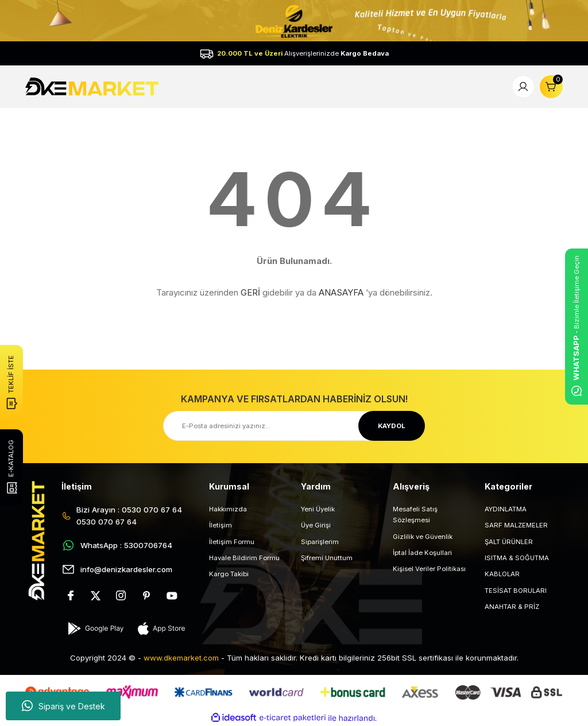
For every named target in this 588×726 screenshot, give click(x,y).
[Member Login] (523, 86)
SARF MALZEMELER (516, 525)
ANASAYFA (341, 292)
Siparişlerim (320, 542)
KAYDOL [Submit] (391, 426)
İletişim (220, 525)
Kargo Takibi (229, 574)
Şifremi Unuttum (327, 558)
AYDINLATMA (506, 509)
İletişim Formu (231, 542)
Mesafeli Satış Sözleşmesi (415, 514)
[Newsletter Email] (294, 426)
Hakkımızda (228, 509)
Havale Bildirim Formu (244, 558)
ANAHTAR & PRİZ (512, 607)
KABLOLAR (502, 574)
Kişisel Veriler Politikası (429, 569)
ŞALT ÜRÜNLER (509, 542)
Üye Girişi (316, 525)
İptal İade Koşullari (422, 553)
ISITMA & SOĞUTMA (517, 558)
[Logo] (93, 86)
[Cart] (551, 86)
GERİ (250, 292)
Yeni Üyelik (318, 509)
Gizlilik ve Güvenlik (422, 537)
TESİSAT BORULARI (516, 591)
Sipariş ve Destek (63, 706)
